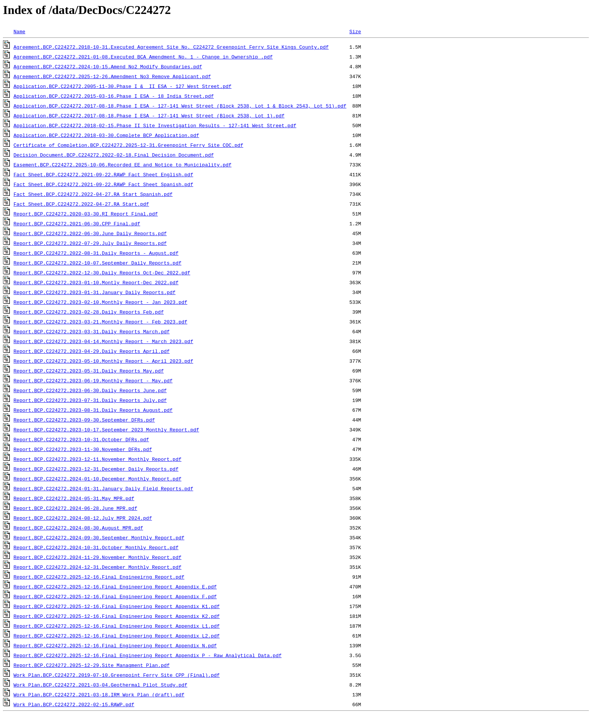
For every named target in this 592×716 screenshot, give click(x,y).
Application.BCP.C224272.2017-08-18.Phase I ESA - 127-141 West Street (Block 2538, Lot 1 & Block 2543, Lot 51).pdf (180, 105)
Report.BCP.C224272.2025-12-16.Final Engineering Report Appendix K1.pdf (117, 606)
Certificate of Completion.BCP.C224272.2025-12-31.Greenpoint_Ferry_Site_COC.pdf (128, 145)
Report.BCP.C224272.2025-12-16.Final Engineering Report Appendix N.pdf (115, 645)
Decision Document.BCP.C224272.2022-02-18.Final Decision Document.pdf (114, 154)
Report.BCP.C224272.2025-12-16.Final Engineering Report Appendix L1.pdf (117, 625)
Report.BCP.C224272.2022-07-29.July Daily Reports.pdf (90, 243)
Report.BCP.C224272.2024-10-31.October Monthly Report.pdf (96, 547)
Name (19, 31)
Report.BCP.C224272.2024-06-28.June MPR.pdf (75, 508)
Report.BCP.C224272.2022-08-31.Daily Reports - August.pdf (96, 252)
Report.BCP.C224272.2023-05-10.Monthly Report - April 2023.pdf (103, 360)
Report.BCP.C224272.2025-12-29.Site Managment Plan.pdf (92, 665)
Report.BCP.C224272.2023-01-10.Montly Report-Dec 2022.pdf (96, 282)
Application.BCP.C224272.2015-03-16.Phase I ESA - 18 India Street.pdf (114, 95)
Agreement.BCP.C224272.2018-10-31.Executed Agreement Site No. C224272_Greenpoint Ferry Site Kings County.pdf (171, 46)
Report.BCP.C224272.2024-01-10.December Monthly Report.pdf (98, 478)
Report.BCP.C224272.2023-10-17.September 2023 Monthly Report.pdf (106, 429)
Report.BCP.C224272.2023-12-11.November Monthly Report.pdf (98, 459)
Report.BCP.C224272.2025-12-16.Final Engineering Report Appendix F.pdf (115, 596)
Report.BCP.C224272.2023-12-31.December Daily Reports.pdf (96, 468)
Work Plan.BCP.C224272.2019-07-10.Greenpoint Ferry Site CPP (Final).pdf (117, 674)
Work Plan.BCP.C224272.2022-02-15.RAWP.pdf (74, 704)
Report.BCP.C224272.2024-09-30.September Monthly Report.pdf (99, 537)
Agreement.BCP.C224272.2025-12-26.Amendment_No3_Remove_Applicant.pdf (112, 76)
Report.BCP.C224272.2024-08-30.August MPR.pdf (78, 527)
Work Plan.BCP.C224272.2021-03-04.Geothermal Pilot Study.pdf (100, 684)
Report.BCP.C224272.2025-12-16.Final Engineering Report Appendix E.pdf (115, 586)
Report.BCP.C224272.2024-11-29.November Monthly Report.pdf (98, 557)
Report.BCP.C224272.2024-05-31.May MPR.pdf (74, 498)
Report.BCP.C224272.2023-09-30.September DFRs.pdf (84, 419)
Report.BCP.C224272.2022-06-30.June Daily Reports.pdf (90, 233)
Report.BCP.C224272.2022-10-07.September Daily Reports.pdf (98, 262)
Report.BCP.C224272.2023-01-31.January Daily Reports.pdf (95, 292)
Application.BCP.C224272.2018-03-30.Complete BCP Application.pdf (106, 135)
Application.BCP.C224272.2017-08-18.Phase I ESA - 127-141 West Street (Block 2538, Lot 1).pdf (149, 115)
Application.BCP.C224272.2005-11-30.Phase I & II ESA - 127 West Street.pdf (122, 86)
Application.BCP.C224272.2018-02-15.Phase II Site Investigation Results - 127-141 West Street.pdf (155, 125)
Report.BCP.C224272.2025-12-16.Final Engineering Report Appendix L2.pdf (117, 635)
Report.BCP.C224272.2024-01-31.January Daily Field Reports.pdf (103, 488)
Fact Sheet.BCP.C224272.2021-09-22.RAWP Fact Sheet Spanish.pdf (103, 184)
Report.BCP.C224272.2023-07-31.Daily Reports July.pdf (90, 400)
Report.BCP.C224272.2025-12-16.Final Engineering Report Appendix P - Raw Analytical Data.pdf (148, 655)
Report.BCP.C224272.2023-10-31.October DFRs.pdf (81, 439)
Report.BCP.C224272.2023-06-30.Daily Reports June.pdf (90, 390)
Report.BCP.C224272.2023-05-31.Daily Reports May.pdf (89, 370)
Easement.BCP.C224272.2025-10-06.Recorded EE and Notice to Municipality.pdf (122, 164)
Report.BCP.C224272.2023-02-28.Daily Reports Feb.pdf (89, 311)
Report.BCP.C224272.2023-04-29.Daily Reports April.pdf (92, 351)
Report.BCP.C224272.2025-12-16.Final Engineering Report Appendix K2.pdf (117, 616)
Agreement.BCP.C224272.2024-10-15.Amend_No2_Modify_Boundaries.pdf (108, 66)
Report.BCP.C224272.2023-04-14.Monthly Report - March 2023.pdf (103, 341)
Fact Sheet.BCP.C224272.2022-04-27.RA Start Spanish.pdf (93, 194)
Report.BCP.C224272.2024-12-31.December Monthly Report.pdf (98, 567)
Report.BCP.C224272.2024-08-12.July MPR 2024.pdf (83, 517)
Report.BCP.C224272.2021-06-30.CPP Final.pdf (77, 223)
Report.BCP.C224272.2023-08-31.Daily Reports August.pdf (93, 410)
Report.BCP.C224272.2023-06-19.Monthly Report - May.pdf (93, 380)
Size (355, 31)
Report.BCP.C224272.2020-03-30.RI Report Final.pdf (86, 213)
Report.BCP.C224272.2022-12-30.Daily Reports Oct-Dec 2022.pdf (102, 272)
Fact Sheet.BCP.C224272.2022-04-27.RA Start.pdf (81, 203)
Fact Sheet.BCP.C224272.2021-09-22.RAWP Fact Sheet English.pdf (103, 174)
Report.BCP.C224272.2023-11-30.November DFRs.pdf (83, 449)
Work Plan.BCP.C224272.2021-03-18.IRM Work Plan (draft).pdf (99, 694)
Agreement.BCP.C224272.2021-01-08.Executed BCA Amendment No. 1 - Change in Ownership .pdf (143, 56)
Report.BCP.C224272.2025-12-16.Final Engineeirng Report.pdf (99, 576)
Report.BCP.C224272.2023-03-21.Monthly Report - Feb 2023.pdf (100, 321)
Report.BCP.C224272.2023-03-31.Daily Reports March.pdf (92, 331)
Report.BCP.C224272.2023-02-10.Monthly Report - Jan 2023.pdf (100, 302)
